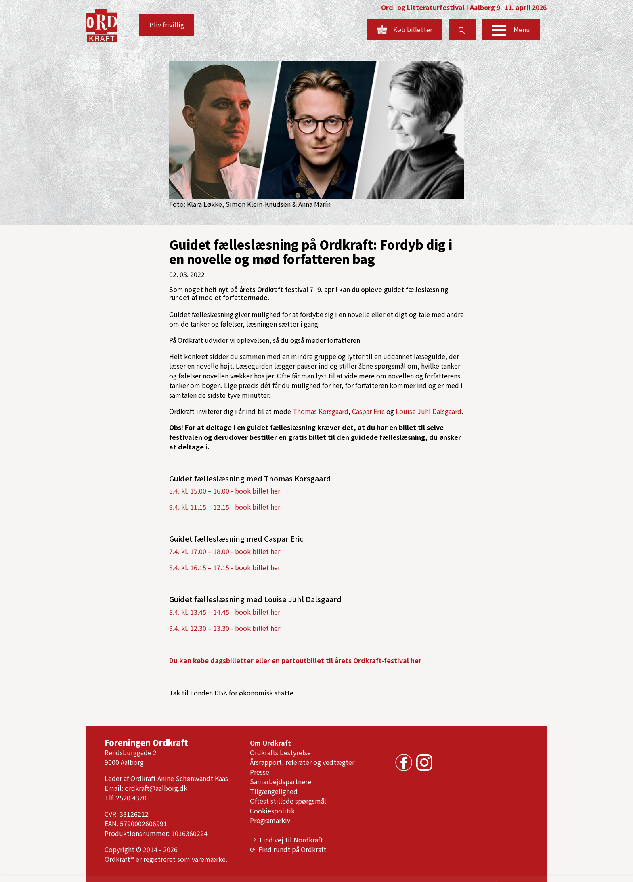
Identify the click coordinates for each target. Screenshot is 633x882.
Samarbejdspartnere (280, 781)
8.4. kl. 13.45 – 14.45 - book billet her (224, 612)
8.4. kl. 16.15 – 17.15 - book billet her (224, 567)
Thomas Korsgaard (320, 411)
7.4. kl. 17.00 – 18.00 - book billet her (224, 551)
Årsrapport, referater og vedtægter (302, 762)
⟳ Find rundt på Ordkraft (288, 849)
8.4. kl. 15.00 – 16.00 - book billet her (224, 491)
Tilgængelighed (274, 791)
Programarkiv (270, 820)
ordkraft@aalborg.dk (156, 788)
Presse (259, 772)
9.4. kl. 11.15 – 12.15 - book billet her (224, 507)
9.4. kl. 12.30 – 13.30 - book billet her (224, 628)
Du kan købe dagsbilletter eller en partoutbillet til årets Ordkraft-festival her (295, 660)
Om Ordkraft (270, 743)
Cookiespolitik (272, 810)
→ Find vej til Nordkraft (286, 839)
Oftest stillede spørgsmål (288, 801)
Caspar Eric (368, 411)
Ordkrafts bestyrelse (280, 752)
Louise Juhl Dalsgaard (428, 411)
